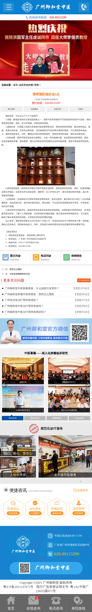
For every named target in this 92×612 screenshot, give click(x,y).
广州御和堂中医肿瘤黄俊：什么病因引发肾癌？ (32, 288)
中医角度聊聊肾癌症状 (20, 274)
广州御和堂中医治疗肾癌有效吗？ (24, 306)
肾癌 (36, 85)
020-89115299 (66, 553)
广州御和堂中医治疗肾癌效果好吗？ (25, 311)
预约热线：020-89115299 (46, 103)
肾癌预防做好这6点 (46, 94)
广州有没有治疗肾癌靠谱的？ (22, 300)
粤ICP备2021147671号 (18, 587)
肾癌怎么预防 (16, 269)
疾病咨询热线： (46, 17)
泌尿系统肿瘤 (26, 85)
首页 (15, 85)
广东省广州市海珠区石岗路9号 (46, 99)
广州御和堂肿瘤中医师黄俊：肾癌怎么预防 (29, 294)
